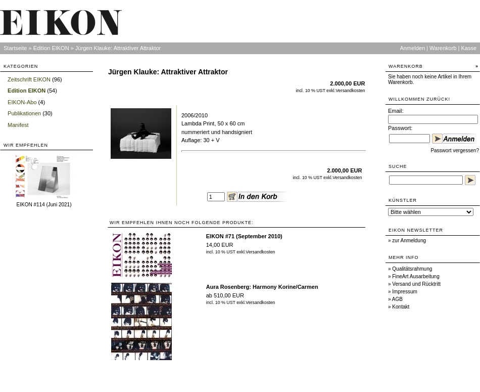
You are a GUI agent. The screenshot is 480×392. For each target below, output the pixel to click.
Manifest (18, 125)
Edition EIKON (51, 48)
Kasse (468, 48)
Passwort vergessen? (454, 150)
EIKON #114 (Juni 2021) (44, 204)
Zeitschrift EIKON (29, 79)
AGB (397, 299)
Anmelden (412, 48)
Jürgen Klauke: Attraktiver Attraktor (118, 48)
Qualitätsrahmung (412, 269)
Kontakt (400, 307)
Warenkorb (442, 48)
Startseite (15, 48)
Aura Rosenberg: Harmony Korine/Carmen (262, 287)
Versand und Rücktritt (416, 284)
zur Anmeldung (409, 240)
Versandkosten (350, 90)
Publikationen (24, 113)
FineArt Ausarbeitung (415, 276)
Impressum (404, 291)
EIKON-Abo (22, 102)
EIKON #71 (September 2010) (244, 236)
